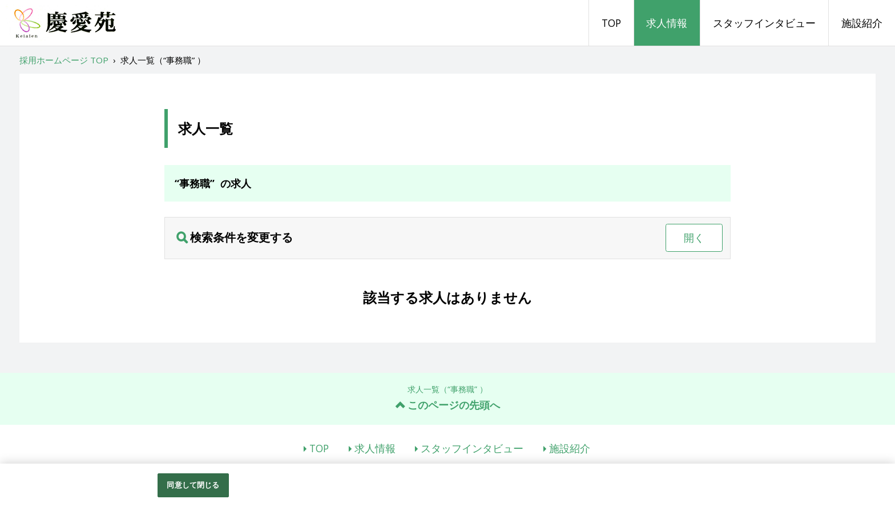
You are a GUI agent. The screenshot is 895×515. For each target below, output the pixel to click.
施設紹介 (861, 23)
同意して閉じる (193, 485)
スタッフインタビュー (764, 23)
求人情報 (666, 23)
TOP (611, 23)
